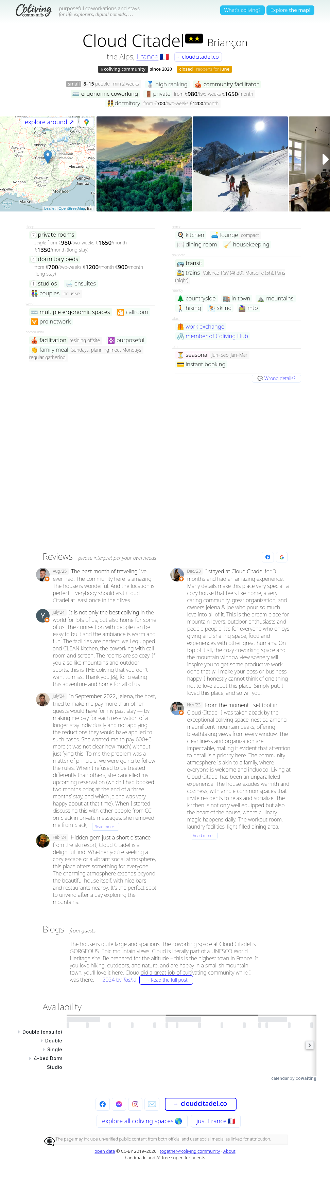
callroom (132, 312)
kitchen (190, 235)
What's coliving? (242, 9)
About (229, 1151)
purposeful (125, 340)
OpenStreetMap (71, 208)
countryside (196, 298)
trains (188, 273)
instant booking (201, 364)
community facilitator (226, 84)
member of (212, 336)
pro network (51, 322)
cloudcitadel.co (197, 56)
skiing (220, 308)
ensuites (80, 284)
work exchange (201, 327)
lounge (224, 235)
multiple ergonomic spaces (70, 312)
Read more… (105, 827)
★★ (194, 38)
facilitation (49, 340)
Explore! (290, 9)
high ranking (167, 84)
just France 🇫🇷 (215, 1121)
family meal (49, 350)
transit (190, 263)
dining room (197, 244)
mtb (248, 308)
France (148, 56)
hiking (189, 308)
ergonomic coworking (105, 94)
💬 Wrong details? (276, 378)
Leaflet (49, 208)
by (147, 979)
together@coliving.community (190, 1151)
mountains (275, 298)
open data (104, 1151)
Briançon (227, 42)
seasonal (193, 355)
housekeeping (247, 244)
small (74, 84)
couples (45, 293)
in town (236, 298)
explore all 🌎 (142, 1121)
